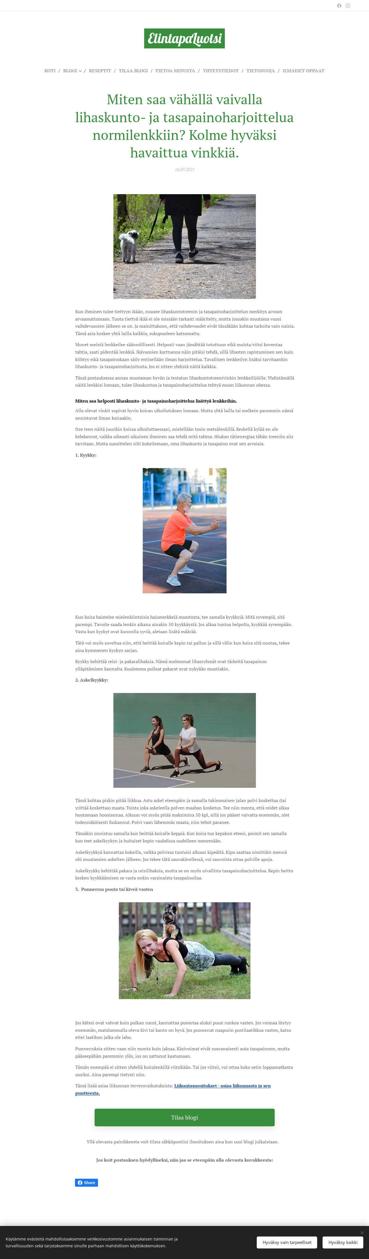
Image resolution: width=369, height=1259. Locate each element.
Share (86, 1182)
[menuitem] (44, 70)
